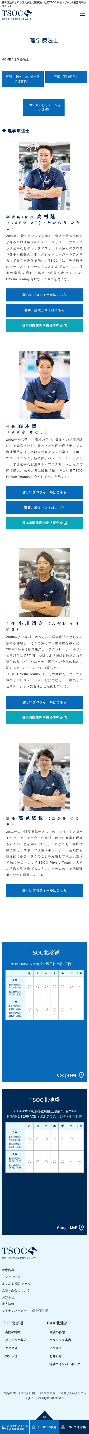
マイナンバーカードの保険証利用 (25, 1311)
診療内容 (8, 1270)
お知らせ (8, 1297)
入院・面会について (16, 1290)
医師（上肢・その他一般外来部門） (23, 79)
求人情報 (8, 1304)
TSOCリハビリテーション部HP (43, 107)
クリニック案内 (16, 1340)
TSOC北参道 (12, 1323)
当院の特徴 (12, 1332)
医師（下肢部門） (66, 77)
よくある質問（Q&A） (17, 1284)
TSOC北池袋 (57, 1323)
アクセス (11, 1348)
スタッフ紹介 (11, 1277)
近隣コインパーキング (64, 1364)
